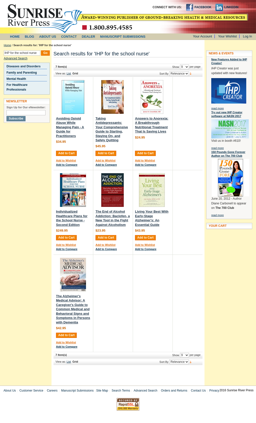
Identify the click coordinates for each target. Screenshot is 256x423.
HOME (15, 36)
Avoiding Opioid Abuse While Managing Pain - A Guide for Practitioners (70, 127)
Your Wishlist (227, 36)
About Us (10, 390)
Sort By (164, 73)
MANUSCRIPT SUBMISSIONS (123, 36)
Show (175, 66)
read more (217, 108)
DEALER (88, 36)
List (68, 73)
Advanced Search (16, 58)
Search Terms (121, 390)
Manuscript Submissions (77, 390)
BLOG (29, 36)
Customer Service (31, 390)
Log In (247, 36)
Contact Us (198, 390)
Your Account (202, 36)
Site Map (102, 390)
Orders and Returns (174, 390)
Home (7, 45)
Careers (52, 390)
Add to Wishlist (66, 160)
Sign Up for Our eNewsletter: (26, 107)
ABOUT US (47, 36)
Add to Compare (67, 164)
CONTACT (69, 36)
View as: (61, 73)
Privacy (214, 390)
